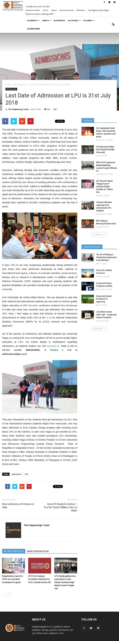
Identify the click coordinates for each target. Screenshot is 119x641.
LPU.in (45, 10)
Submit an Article (33, 10)
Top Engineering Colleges (98, 10)
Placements (59, 20)
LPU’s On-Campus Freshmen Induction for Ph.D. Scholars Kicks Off (39, 579)
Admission (80, 10)
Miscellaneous (11, 89)
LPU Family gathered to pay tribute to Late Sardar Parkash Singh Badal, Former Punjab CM (65, 582)
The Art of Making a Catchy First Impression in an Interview (106, 257)
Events (46, 20)
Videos (54, 10)
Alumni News (33, 29)
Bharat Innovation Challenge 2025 (39, 14)
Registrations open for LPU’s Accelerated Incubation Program (12, 579)
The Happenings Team (18, 109)
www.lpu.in (53, 346)
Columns (88, 20)
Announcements (66, 10)
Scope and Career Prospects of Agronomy (104, 299)
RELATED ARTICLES (13, 551)
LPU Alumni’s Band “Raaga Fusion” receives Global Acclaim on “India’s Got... (104, 186)
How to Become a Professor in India (18, 506)
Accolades (74, 20)
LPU (26, 474)
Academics (33, 20)
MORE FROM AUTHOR (38, 551)
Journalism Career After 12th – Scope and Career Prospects (106, 315)
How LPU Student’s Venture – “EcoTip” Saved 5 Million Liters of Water (60, 507)
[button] (113, 24)
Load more (99, 234)
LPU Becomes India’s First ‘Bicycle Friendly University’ (105, 149)
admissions (16, 474)
